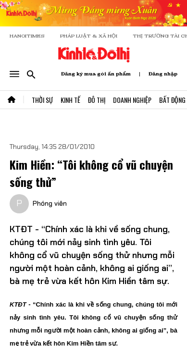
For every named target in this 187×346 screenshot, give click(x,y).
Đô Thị (96, 100)
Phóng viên (50, 203)
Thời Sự (42, 100)
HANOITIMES (27, 36)
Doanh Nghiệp (132, 100)
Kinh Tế (70, 100)
